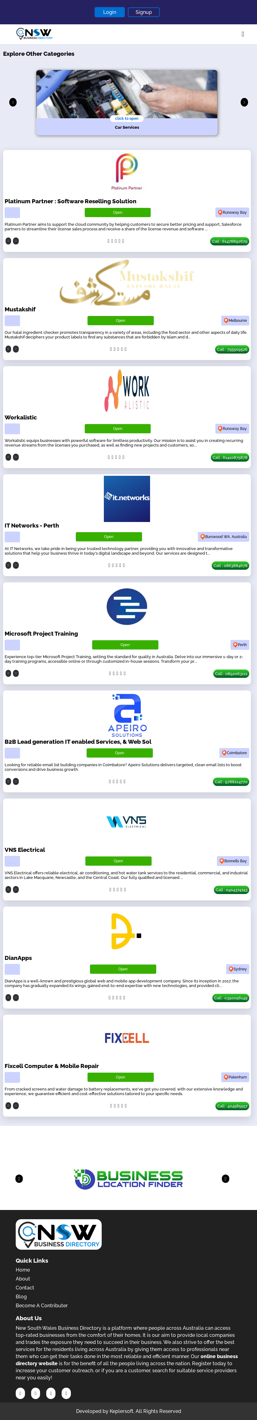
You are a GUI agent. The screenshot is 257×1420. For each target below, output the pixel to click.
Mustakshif (20, 309)
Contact (25, 1288)
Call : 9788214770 (231, 781)
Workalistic (21, 417)
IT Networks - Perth (32, 525)
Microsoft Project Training (41, 633)
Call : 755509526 (232, 349)
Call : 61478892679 (229, 241)
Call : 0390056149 (230, 998)
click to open (126, 118)
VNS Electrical (25, 849)
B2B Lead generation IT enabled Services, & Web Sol (78, 741)
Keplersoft (121, 1411)
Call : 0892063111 (231, 673)
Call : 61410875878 (230, 457)
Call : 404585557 (232, 1106)
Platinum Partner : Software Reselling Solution (71, 201)
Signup (144, 12)
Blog (21, 1297)
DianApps (18, 957)
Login (109, 12)
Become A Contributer (42, 1306)
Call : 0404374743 (231, 890)
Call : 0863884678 (230, 565)
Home (23, 1270)
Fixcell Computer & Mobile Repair (52, 1065)
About (23, 1279)
